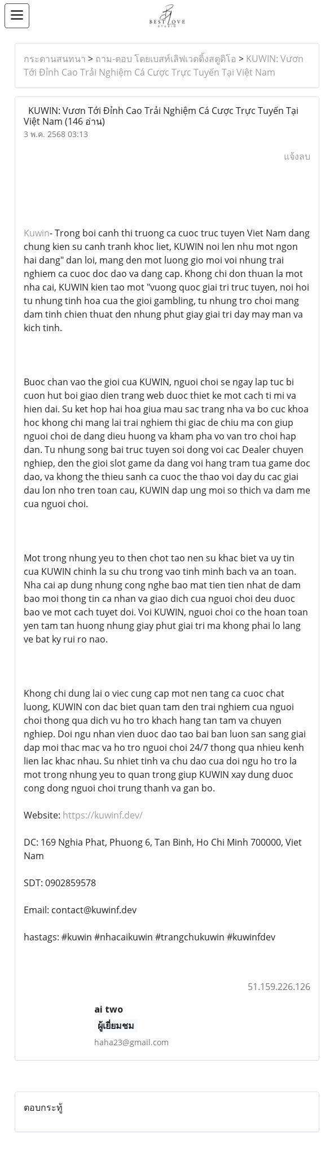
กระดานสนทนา (55, 58)
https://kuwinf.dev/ (103, 815)
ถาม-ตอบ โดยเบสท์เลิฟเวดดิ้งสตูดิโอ (165, 58)
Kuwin (37, 233)
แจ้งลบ (297, 156)
